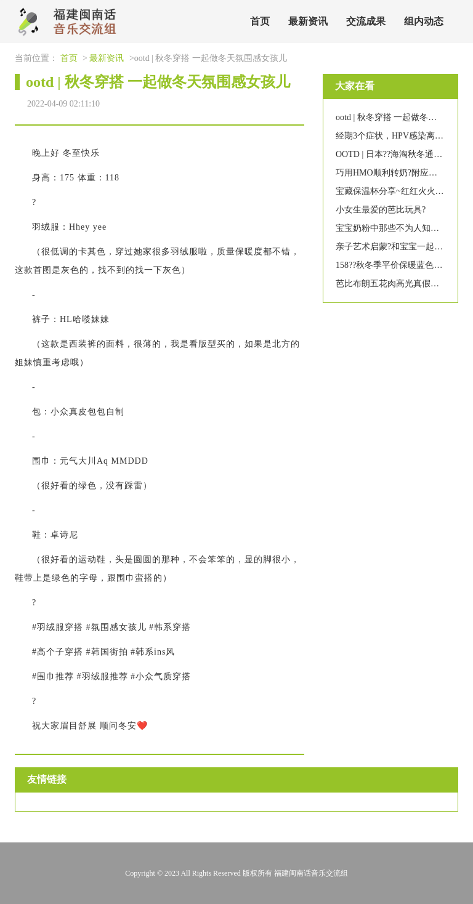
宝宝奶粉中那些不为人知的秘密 (396, 228)
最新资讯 (308, 21)
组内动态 (423, 21)
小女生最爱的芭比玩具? (381, 209)
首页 (260, 21)
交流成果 (366, 21)
